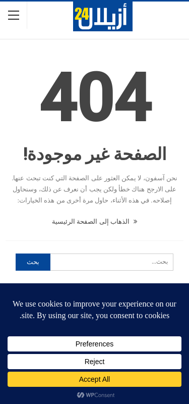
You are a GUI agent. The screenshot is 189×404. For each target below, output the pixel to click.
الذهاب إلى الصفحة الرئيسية (94, 221)
